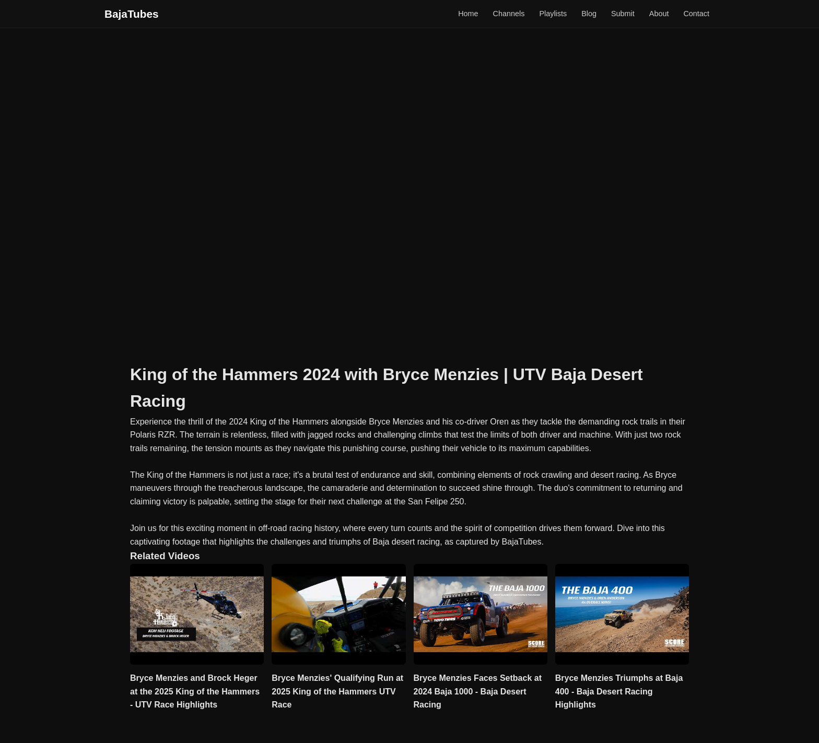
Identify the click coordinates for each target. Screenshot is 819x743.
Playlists (553, 13)
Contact (696, 13)
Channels (509, 13)
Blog (588, 13)
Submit (623, 13)
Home (468, 13)
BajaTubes (131, 14)
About (659, 13)
